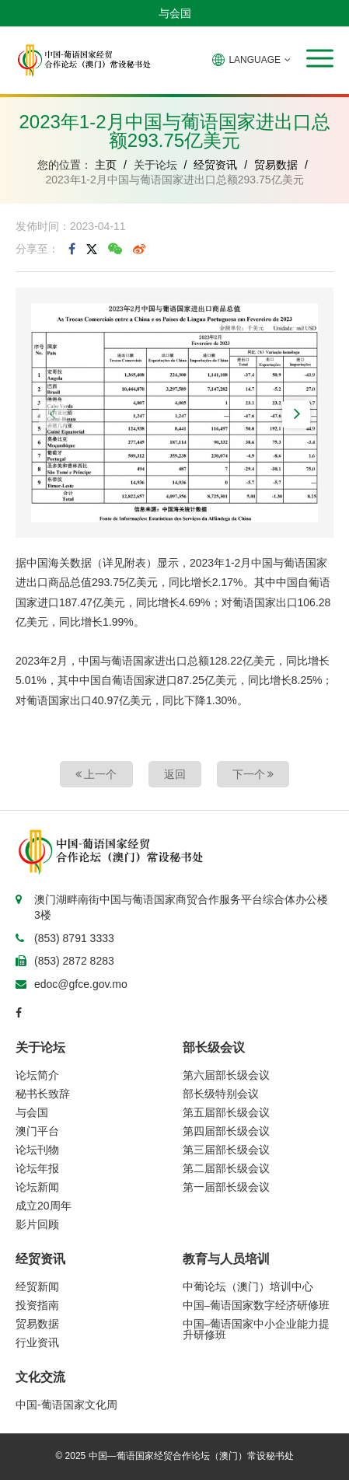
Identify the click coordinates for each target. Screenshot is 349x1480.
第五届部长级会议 (226, 1112)
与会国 (175, 13)
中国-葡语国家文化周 (66, 1404)
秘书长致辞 (43, 1093)
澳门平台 (37, 1131)
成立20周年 (44, 1205)
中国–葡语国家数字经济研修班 (256, 1305)
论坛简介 (37, 1075)
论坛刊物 (37, 1149)
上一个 (96, 774)
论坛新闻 (37, 1187)
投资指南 (37, 1305)
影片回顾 (37, 1224)
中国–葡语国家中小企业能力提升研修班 (256, 1329)
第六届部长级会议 (226, 1075)
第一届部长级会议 (226, 1187)
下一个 (253, 774)
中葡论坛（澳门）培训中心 (248, 1286)
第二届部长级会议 (226, 1168)
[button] (319, 58)
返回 (175, 774)
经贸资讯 (215, 165)
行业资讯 (37, 1342)
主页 (106, 165)
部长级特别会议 (221, 1093)
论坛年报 (37, 1168)
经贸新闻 (37, 1286)
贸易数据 (276, 165)
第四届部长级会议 (226, 1131)
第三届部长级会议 (226, 1149)
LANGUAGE (251, 60)
